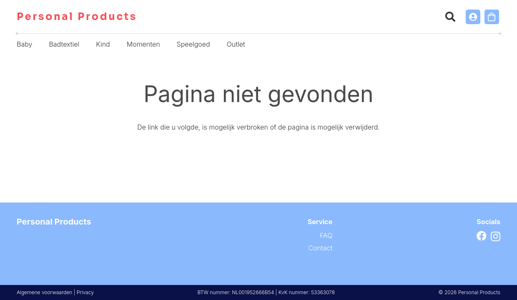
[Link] (473, 17)
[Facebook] (482, 236)
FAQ (326, 235)
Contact (320, 248)
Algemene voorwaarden (44, 292)
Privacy (85, 292)
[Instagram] (495, 236)
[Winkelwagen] (491, 17)
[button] (450, 16)
